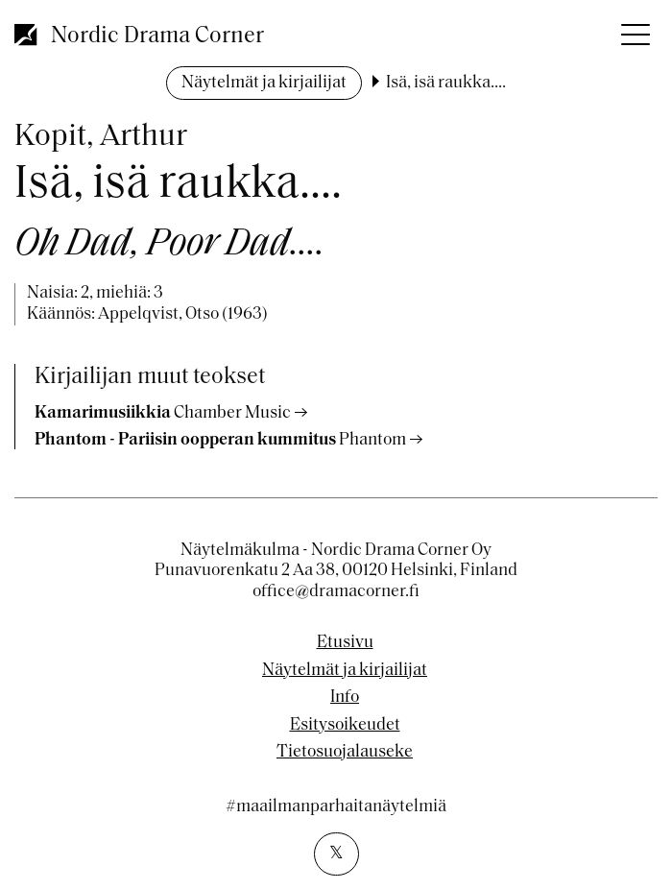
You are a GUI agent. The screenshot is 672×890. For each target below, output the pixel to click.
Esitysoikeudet (345, 725)
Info (344, 698)
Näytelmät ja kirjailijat (264, 83)
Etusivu (345, 643)
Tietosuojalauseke (344, 752)
